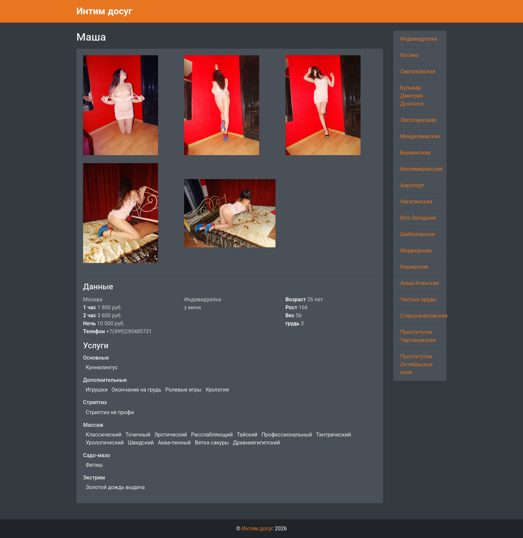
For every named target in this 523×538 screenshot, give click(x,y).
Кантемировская (421, 169)
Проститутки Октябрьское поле (416, 364)
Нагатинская (416, 201)
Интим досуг (104, 11)
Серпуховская (417, 71)
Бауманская (415, 152)
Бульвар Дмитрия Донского (412, 96)
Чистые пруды (418, 299)
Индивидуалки (418, 39)
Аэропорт (412, 185)
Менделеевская (420, 136)
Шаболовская (417, 234)
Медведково (416, 250)
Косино (409, 55)
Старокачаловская (423, 316)
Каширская (414, 267)
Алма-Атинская (419, 283)
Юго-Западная (418, 218)
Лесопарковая (418, 120)
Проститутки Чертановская (418, 336)
